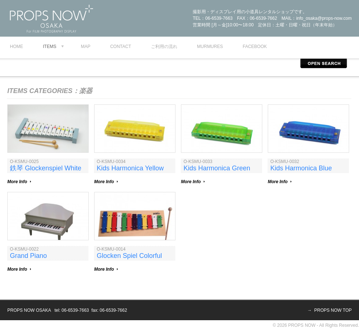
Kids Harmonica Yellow (130, 168)
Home (16, 46)
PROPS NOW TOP (333, 310)
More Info (17, 181)
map (85, 46)
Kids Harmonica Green (217, 168)
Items (49, 46)
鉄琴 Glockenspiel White (45, 168)
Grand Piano (28, 255)
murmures (210, 46)
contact (120, 46)
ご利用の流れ (164, 46)
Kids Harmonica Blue (301, 168)
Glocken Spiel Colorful (129, 255)
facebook (255, 46)
